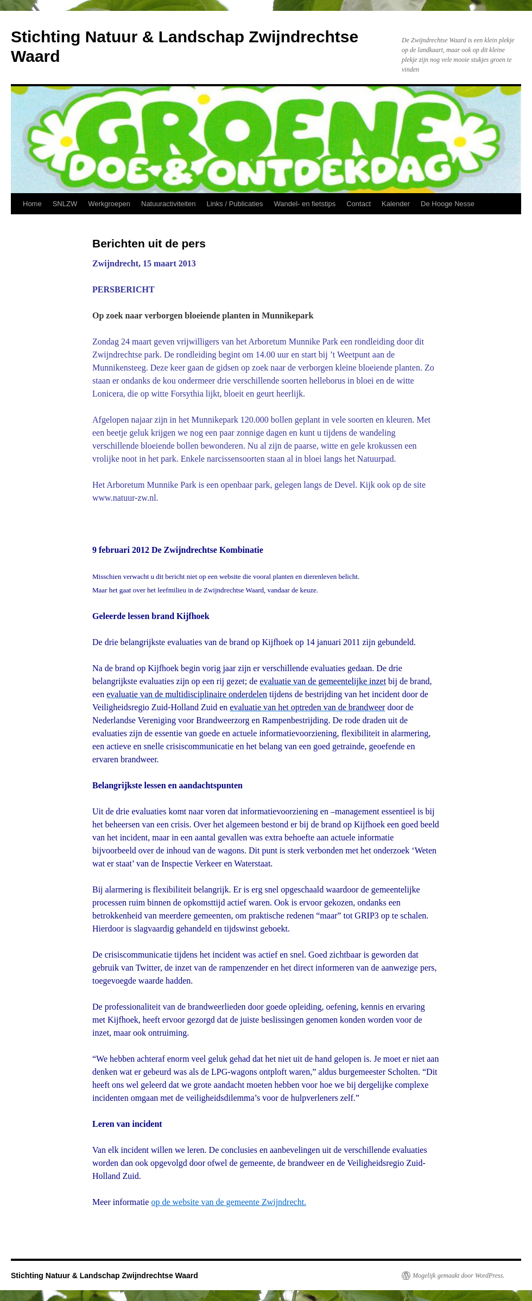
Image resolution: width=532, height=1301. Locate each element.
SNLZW (65, 204)
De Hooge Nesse (447, 204)
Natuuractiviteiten (168, 204)
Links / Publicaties (234, 204)
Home (32, 204)
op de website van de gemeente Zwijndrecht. (228, 1202)
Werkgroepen (109, 204)
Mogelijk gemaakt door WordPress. (458, 1275)
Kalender (396, 204)
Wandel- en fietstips (305, 204)
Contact (358, 204)
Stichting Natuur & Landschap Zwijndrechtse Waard (104, 1275)
